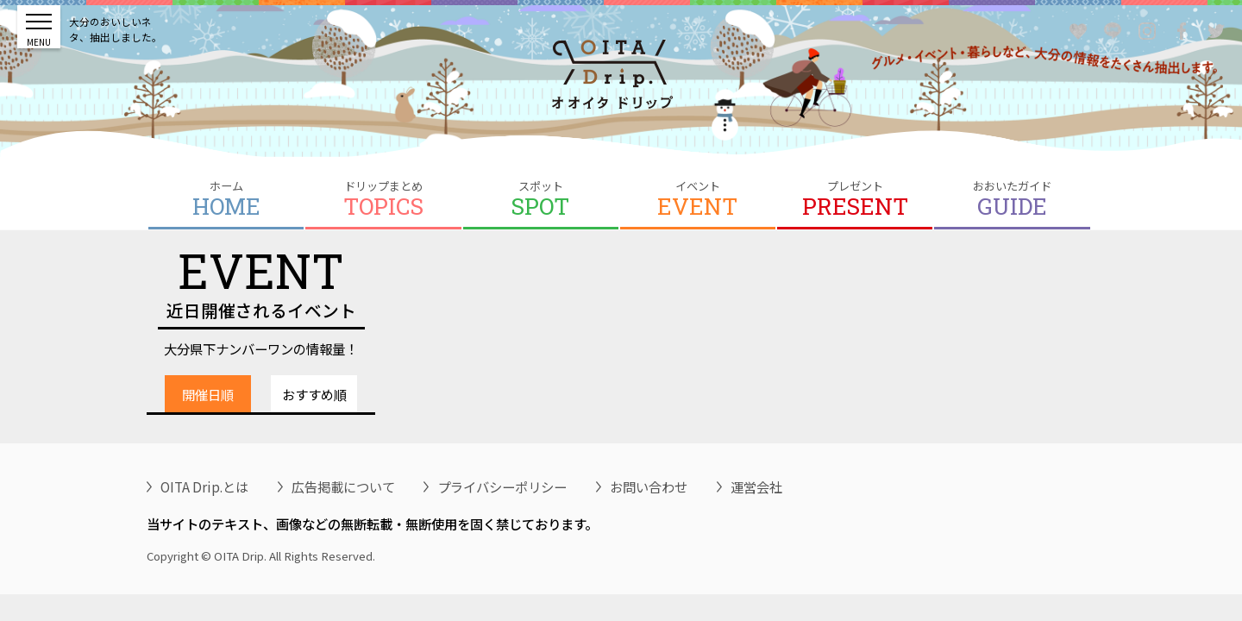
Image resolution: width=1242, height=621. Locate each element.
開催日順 (208, 394)
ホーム (226, 199)
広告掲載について (343, 486)
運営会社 (756, 486)
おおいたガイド (1011, 199)
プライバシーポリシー (502, 486)
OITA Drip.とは (204, 486)
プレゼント (854, 199)
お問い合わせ (648, 486)
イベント (697, 199)
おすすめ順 (314, 394)
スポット (540, 199)
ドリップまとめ (383, 199)
